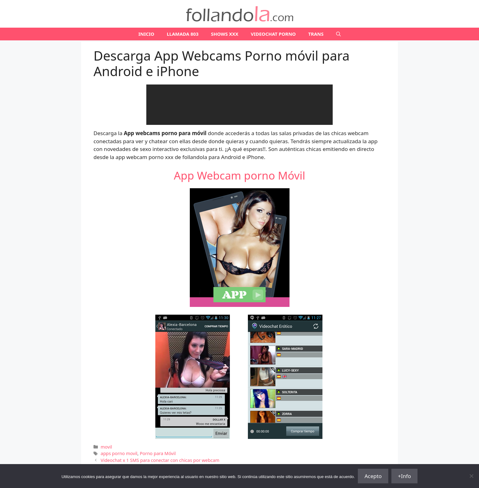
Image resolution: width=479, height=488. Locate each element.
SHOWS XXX (224, 34)
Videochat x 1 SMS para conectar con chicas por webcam (160, 460)
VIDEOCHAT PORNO (273, 34)
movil (106, 447)
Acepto (373, 476)
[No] (471, 476)
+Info (404, 476)
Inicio (146, 34)
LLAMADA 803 (182, 34)
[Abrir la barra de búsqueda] (338, 34)
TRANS (315, 34)
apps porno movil (119, 453)
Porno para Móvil (158, 453)
